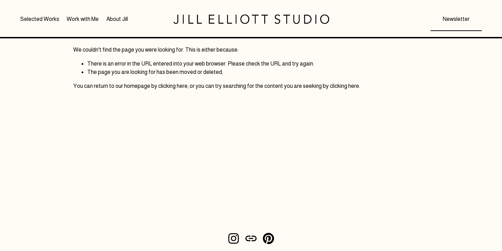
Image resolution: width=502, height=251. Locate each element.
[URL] (251, 238)
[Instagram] (233, 238)
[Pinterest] (268, 238)
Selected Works (39, 19)
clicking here (173, 86)
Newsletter (456, 19)
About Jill (117, 19)
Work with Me (83, 19)
